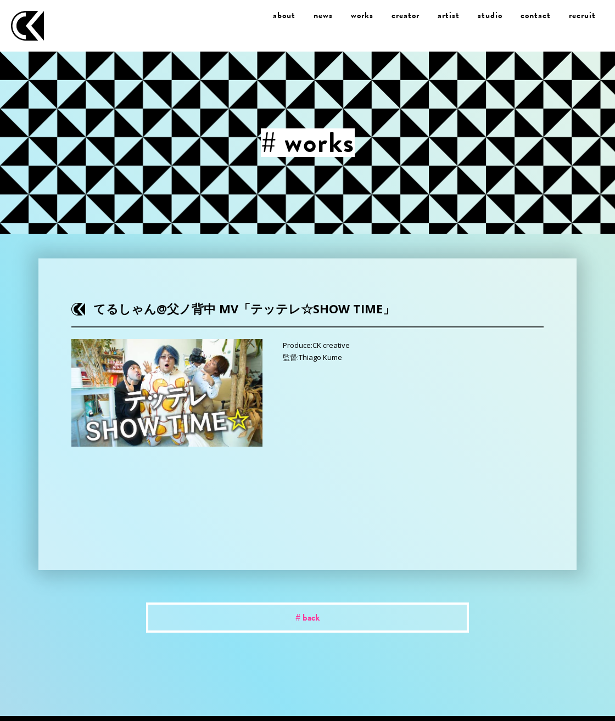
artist (449, 15)
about (284, 15)
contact (536, 15)
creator (406, 15)
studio (490, 15)
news (323, 15)
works (362, 15)
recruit (582, 15)
